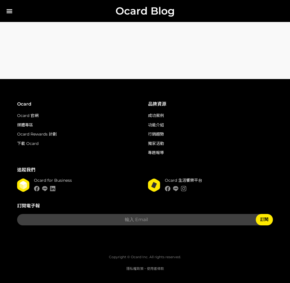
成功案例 (156, 115)
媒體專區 (25, 125)
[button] (9, 11)
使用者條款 (155, 268)
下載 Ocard (27, 143)
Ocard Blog (145, 11)
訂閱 (264, 219)
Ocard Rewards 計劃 (37, 134)
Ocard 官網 (27, 115)
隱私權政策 (134, 268)
